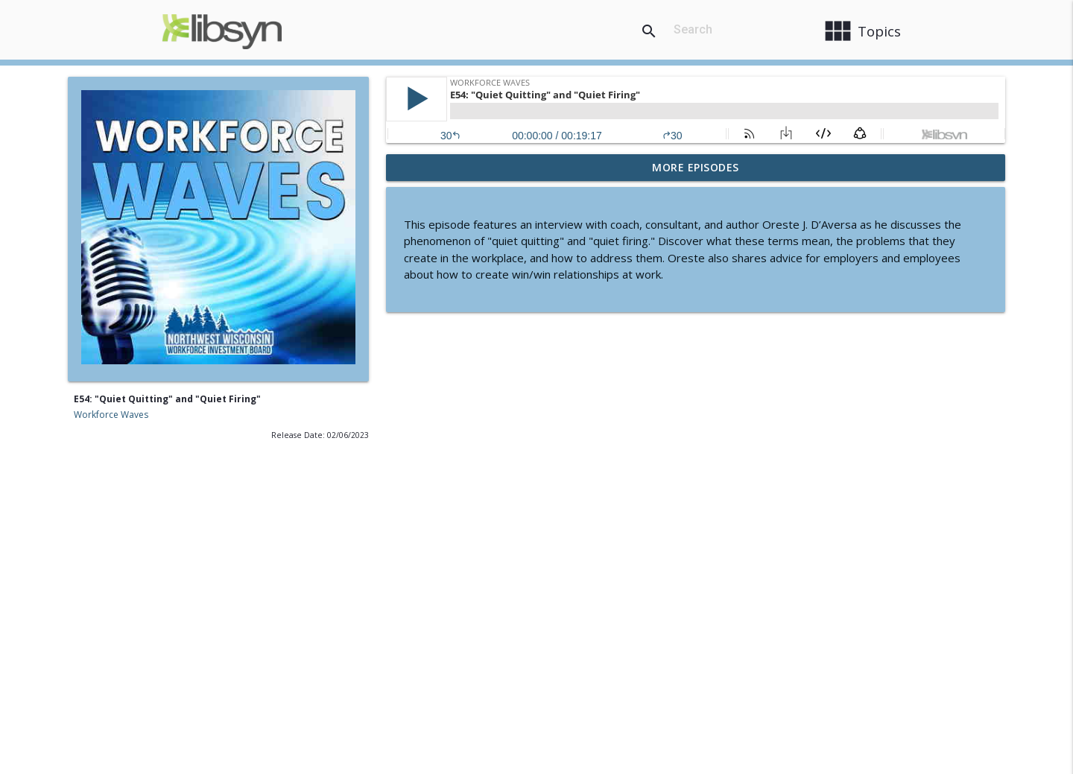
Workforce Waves (111, 414)
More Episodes (695, 167)
